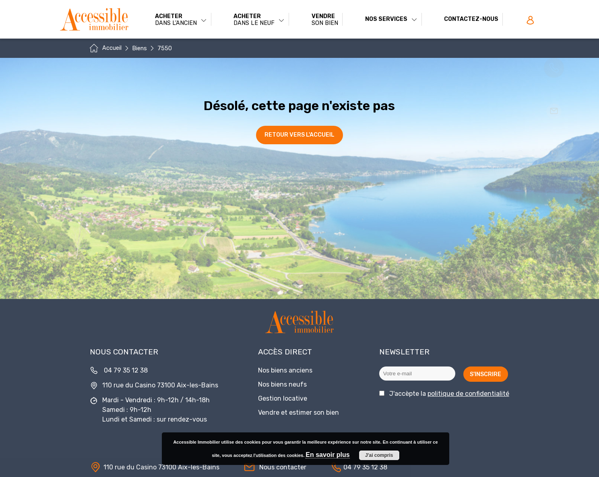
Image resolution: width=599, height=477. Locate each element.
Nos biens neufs (282, 384)
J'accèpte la (449, 393)
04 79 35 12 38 (126, 370)
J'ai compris (379, 455)
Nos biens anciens (285, 370)
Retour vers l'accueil (299, 134)
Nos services (391, 19)
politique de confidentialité (468, 393)
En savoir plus (327, 454)
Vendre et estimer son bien (298, 412)
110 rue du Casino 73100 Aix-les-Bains (160, 385)
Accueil (112, 48)
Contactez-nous (471, 19)
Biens (139, 48)
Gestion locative (282, 398)
